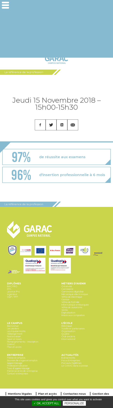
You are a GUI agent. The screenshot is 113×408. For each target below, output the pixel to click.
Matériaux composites (73, 315)
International (68, 339)
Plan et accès (14, 347)
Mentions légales (20, 393)
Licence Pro (13, 291)
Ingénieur (12, 294)
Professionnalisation (17, 365)
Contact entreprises (17, 373)
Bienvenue (13, 326)
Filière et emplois (16, 357)
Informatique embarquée (75, 304)
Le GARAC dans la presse (74, 365)
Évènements (68, 357)
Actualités (70, 354)
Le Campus (14, 323)
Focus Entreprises (70, 360)
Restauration (14, 336)
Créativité (66, 286)
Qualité (65, 333)
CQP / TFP (12, 297)
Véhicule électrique (71, 297)
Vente (64, 310)
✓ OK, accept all (46, 403)
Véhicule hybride (70, 302)
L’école (66, 323)
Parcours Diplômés (71, 363)
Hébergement (14, 333)
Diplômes (14, 283)
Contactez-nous (74, 393)
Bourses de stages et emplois (22, 360)
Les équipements (16, 331)
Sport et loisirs (14, 339)
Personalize (74, 403)
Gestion (65, 299)
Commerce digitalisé (72, 291)
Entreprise (15, 354)
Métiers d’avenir (73, 283)
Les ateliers (13, 328)
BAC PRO (12, 286)
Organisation (68, 331)
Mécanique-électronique (74, 294)
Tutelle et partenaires (72, 328)
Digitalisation (68, 312)
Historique (66, 326)
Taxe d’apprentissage (18, 368)
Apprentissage (14, 363)
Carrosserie (67, 289)
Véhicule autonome (71, 307)
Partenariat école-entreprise (22, 371)
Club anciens (68, 336)
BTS (9, 289)
